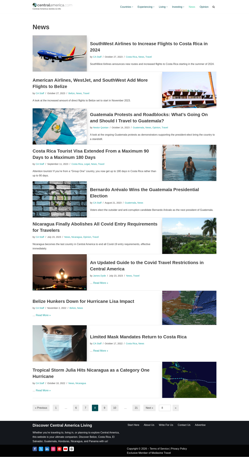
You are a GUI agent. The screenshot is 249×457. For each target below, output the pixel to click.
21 (136, 407)
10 (114, 407)
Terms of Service (160, 448)
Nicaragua (76, 237)
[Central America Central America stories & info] (52, 7)
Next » (149, 407)
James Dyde (99, 275)
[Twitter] (41, 449)
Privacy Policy (179, 448)
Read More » (100, 283)
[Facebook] (35, 449)
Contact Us (184, 425)
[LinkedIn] (47, 449)
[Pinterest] (59, 449)
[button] (132, 6)
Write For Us (166, 425)
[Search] (213, 7)
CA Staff (97, 56)
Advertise (200, 425)
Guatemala (138, 127)
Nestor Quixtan (101, 127)
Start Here (133, 425)
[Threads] (71, 449)
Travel (149, 56)
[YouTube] (65, 449)
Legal (87, 164)
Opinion (204, 6)
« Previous (41, 407)
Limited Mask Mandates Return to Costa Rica (138, 336)
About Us (149, 425)
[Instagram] (53, 449)
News (192, 6)
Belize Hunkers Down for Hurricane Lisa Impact (83, 301)
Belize (72, 93)
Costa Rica (131, 56)
